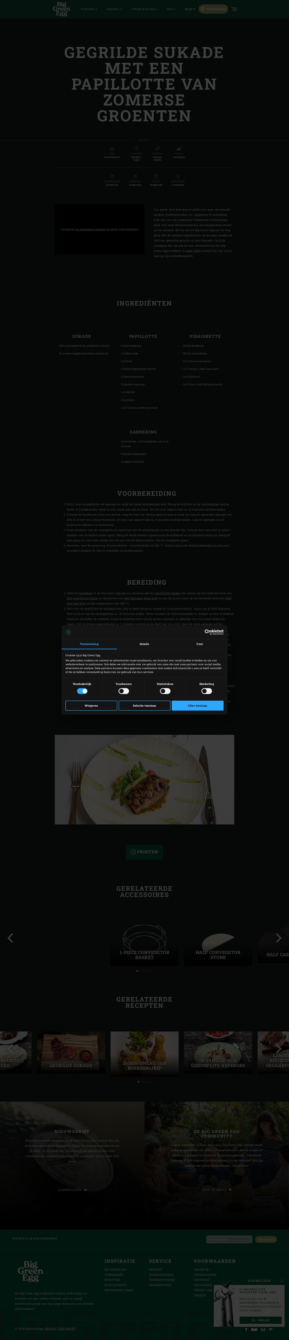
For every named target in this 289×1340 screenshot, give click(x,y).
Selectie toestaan (144, 706)
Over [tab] (199, 644)
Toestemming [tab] (89, 644)
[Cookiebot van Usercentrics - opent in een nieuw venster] (207, 632)
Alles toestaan (198, 706)
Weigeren (91, 706)
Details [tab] (144, 644)
